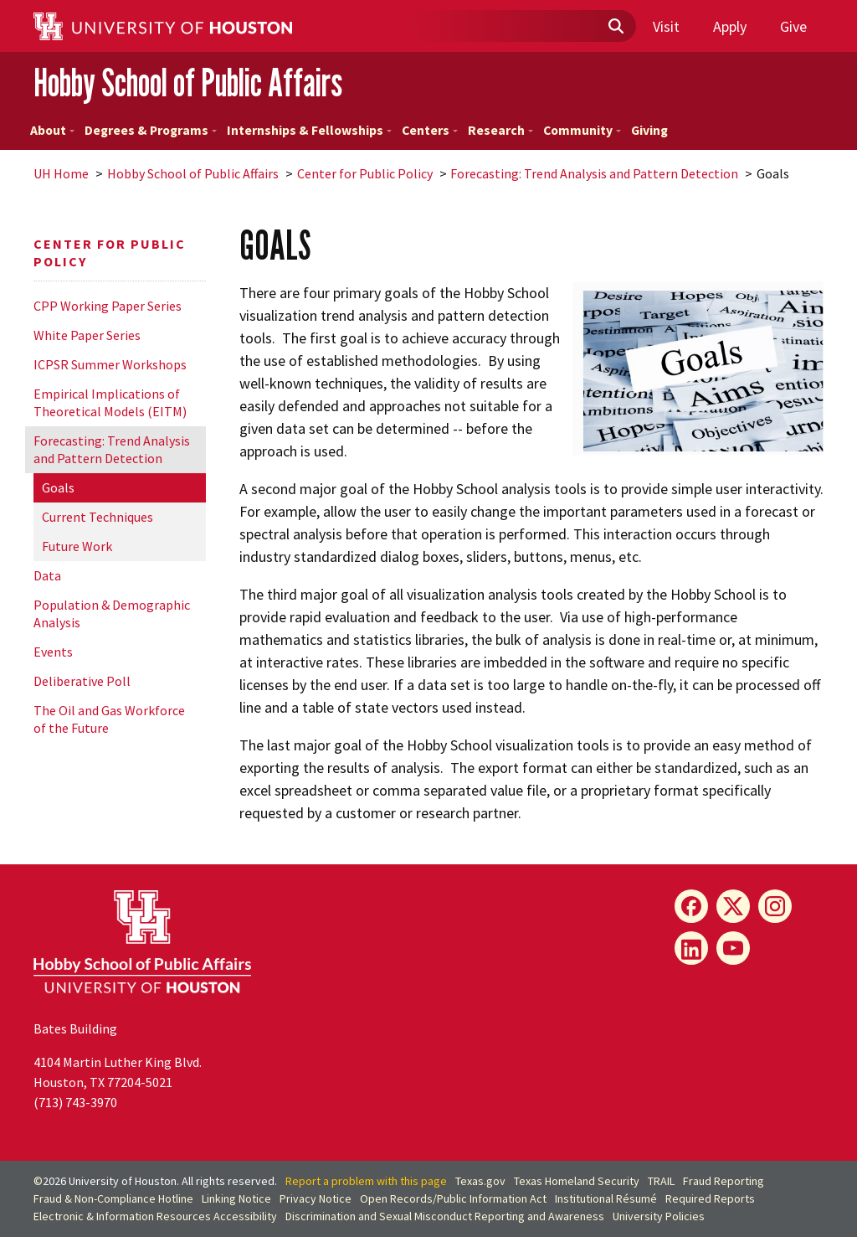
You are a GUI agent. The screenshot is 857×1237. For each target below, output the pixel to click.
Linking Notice (236, 1198)
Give (793, 26)
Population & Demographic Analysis (111, 613)
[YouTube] (733, 948)
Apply (730, 26)
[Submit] (615, 26)
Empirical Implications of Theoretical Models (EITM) (110, 402)
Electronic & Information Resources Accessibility (155, 1216)
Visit (666, 26)
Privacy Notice (316, 1198)
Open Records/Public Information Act (453, 1198)
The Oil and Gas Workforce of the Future (109, 719)
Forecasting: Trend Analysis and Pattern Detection (594, 173)
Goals (58, 487)
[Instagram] (775, 906)
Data (47, 575)
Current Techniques (97, 516)
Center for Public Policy (365, 173)
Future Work (77, 546)
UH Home (61, 173)
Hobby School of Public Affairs (187, 82)
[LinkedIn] (691, 948)
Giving (649, 130)
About (52, 130)
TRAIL (661, 1180)
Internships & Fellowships (309, 130)
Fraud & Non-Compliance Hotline (113, 1198)
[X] (733, 906)
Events (53, 651)
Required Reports (710, 1198)
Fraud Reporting (723, 1180)
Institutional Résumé (606, 1198)
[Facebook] (691, 906)
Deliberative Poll (82, 681)
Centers (430, 130)
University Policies (659, 1216)
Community (582, 130)
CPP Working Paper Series (107, 305)
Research (500, 130)
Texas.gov (480, 1180)
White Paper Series (87, 335)
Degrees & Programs (151, 130)
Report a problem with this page (366, 1180)
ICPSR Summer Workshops (110, 364)
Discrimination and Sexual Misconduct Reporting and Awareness (444, 1216)
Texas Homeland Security (576, 1180)
